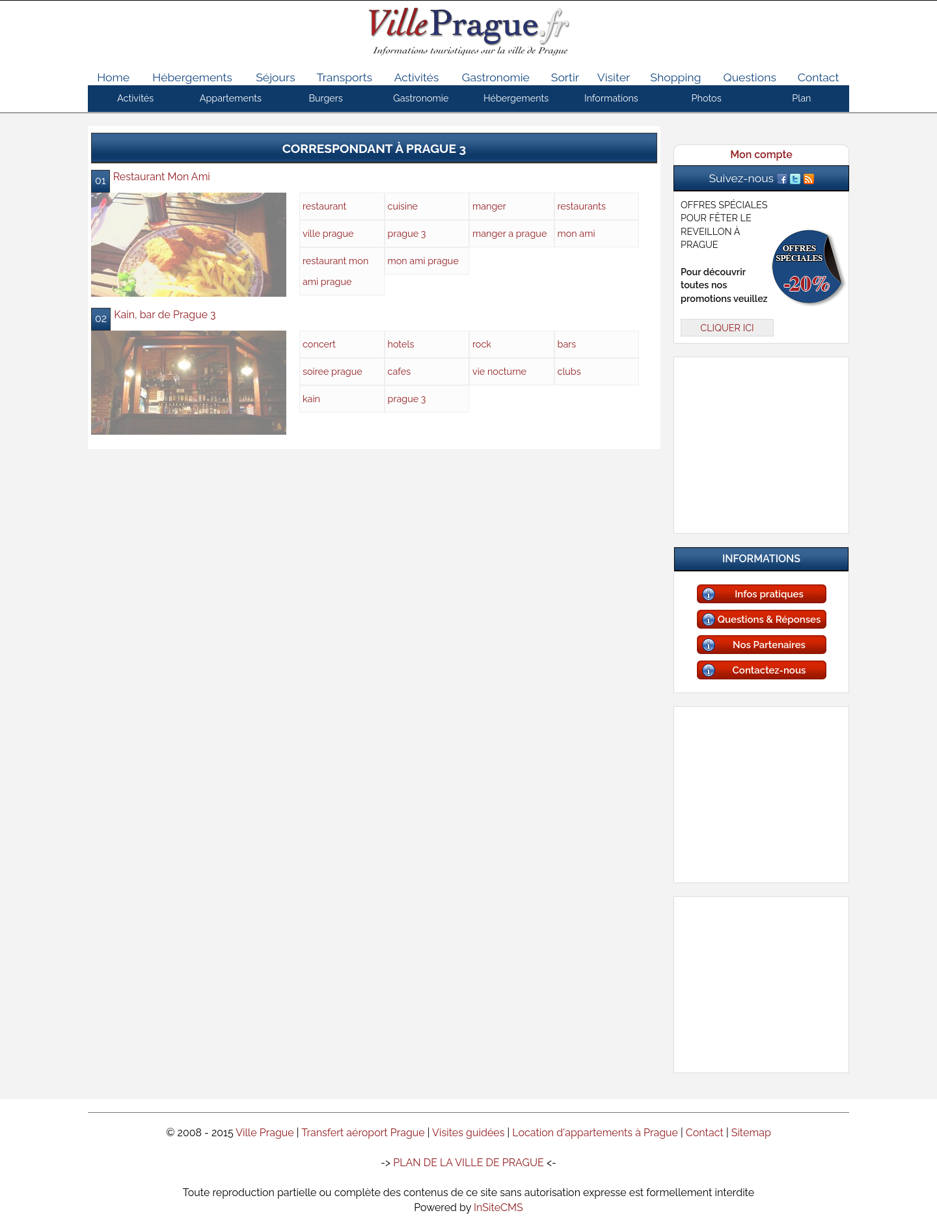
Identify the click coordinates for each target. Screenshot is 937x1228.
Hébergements (192, 77)
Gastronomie (496, 77)
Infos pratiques (769, 594)
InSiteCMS (498, 1207)
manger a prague (509, 233)
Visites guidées (468, 1132)
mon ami (576, 233)
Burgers (325, 97)
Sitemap (751, 1132)
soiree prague (332, 371)
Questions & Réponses (769, 619)
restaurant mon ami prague (335, 271)
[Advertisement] (761, 442)
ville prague (328, 233)
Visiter (613, 77)
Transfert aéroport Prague (363, 1132)
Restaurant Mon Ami (161, 177)
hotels (401, 343)
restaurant (324, 205)
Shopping (675, 77)
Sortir (565, 77)
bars (567, 343)
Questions (749, 77)
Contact (818, 77)
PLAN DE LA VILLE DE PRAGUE (468, 1162)
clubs (569, 371)
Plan (801, 97)
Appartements (231, 97)
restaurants (582, 205)
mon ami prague (423, 260)
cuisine (403, 205)
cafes (399, 371)
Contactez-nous (769, 670)
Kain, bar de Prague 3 (165, 314)
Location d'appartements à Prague (595, 1132)
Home (113, 77)
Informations (611, 97)
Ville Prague (265, 1132)
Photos (707, 97)
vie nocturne (499, 371)
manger (489, 205)
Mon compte (761, 154)
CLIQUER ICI (727, 327)
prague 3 (407, 233)
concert (319, 343)
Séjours (275, 77)
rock (481, 343)
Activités (416, 77)
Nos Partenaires (769, 645)
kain (311, 398)
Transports (345, 77)
